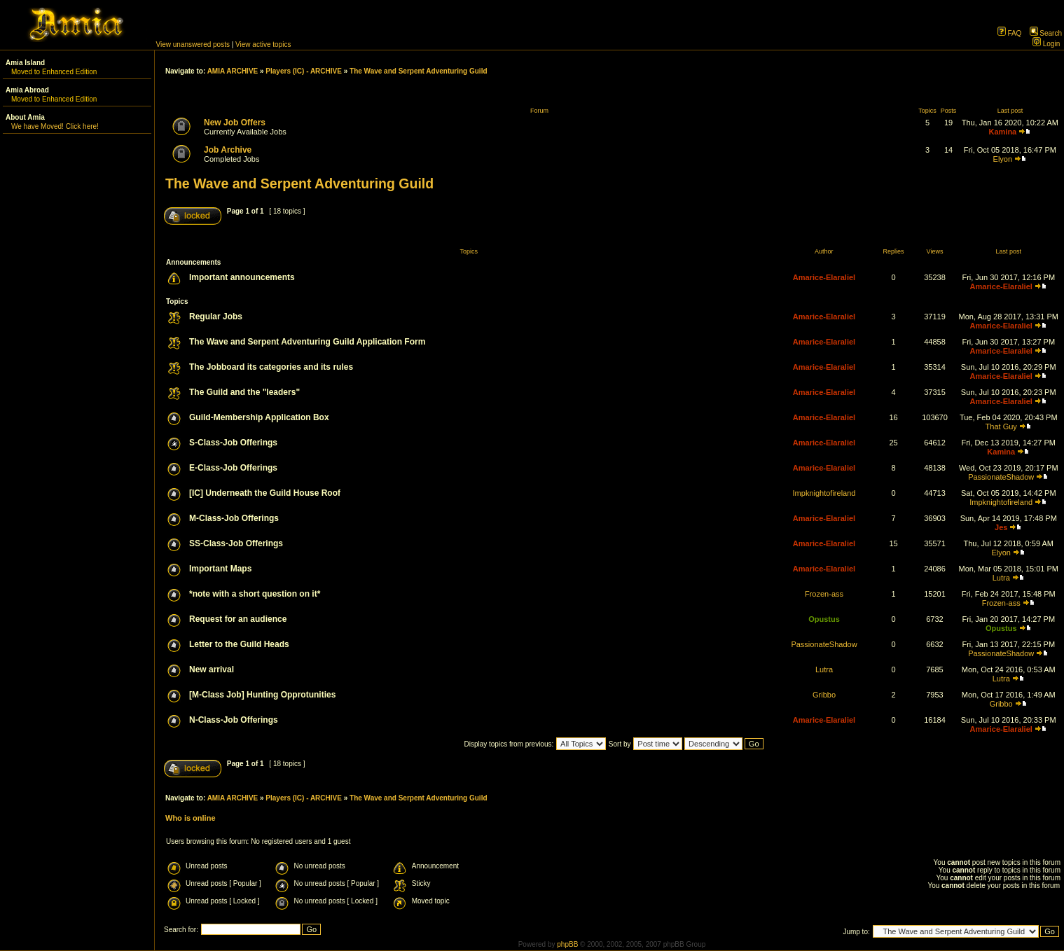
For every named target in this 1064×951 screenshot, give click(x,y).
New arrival (211, 669)
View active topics (263, 44)
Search (1046, 33)
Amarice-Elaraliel (824, 277)
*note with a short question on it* (254, 594)
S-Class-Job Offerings (233, 442)
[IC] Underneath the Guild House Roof (264, 493)
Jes (1001, 527)
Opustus (824, 619)
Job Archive (227, 150)
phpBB (567, 944)
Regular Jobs (215, 316)
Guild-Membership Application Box (259, 417)
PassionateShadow (1001, 477)
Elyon (1003, 159)
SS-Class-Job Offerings (236, 543)
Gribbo (824, 694)
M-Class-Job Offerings (234, 518)
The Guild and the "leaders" (244, 392)
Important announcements (242, 277)
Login (1046, 44)
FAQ (1009, 33)
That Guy (1001, 426)
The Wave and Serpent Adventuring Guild (419, 71)
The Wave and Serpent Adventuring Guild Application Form (307, 342)
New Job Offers (234, 122)
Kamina (1002, 131)
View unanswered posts (193, 44)
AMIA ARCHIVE (232, 71)
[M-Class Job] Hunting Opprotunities (262, 695)
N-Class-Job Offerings (233, 720)
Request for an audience (237, 619)
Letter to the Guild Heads (239, 644)
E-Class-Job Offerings (233, 468)
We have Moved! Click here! (55, 126)
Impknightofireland (824, 493)
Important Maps (220, 569)
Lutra (1001, 578)
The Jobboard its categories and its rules (271, 367)
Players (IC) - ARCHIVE (303, 71)
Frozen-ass (824, 594)
